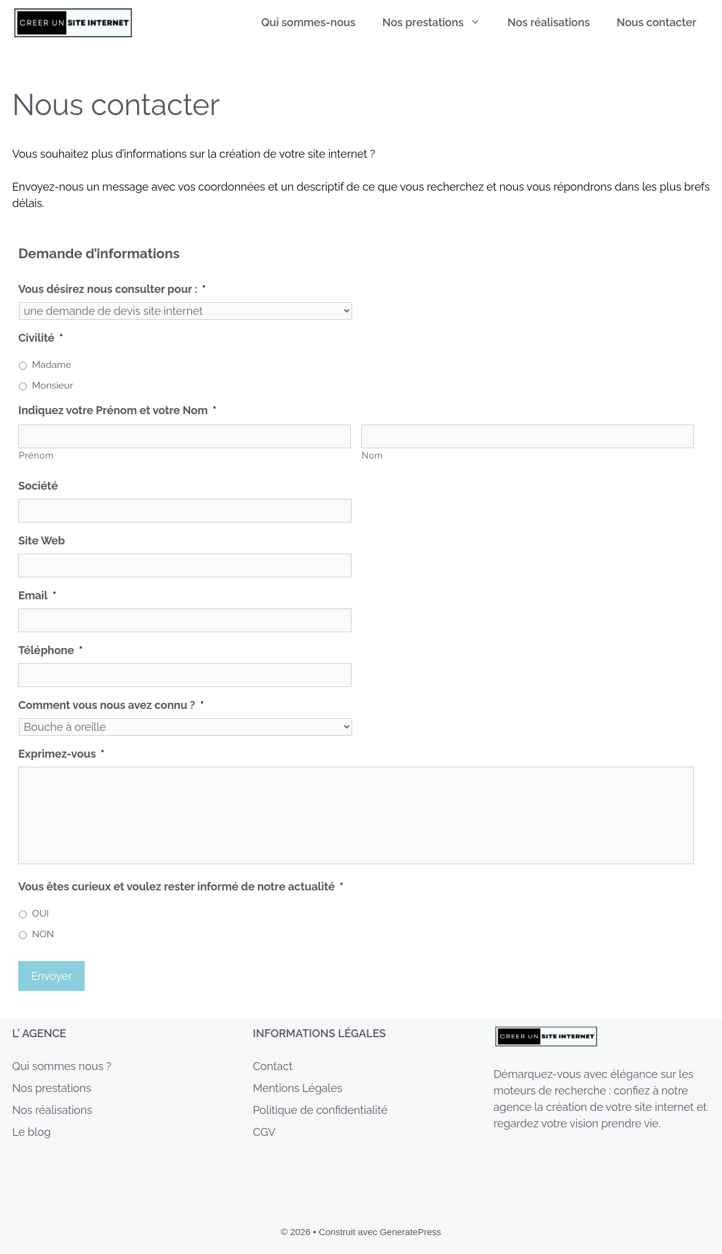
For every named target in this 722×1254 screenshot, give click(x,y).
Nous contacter (656, 22)
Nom (372, 455)
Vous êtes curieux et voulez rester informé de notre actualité (181, 886)
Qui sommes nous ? (61, 1066)
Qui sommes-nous (308, 22)
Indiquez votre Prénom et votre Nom (117, 410)
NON (43, 934)
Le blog (31, 1131)
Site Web (41, 540)
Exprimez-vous (61, 753)
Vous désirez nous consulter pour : (112, 289)
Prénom (36, 455)
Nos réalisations (549, 22)
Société (38, 485)
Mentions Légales (297, 1088)
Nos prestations (438, 22)
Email (37, 595)
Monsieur (52, 385)
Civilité (40, 337)
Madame (51, 364)
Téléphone (50, 650)
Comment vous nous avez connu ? (111, 705)
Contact (272, 1066)
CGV (264, 1131)
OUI (40, 913)
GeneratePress (410, 1232)
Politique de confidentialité (320, 1110)
